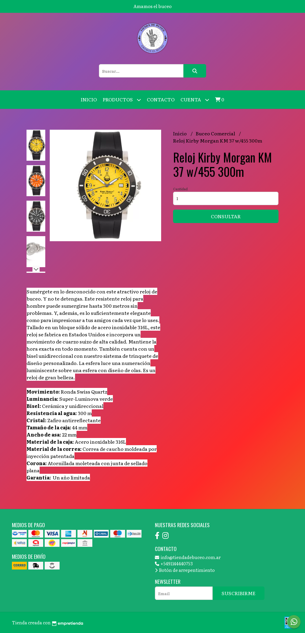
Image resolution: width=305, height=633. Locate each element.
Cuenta (194, 100)
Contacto (161, 99)
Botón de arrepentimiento (185, 570)
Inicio (89, 99)
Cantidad (180, 188)
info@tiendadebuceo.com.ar (188, 557)
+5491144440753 (174, 563)
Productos (122, 100)
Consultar (226, 216)
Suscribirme (239, 593)
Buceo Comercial (216, 133)
